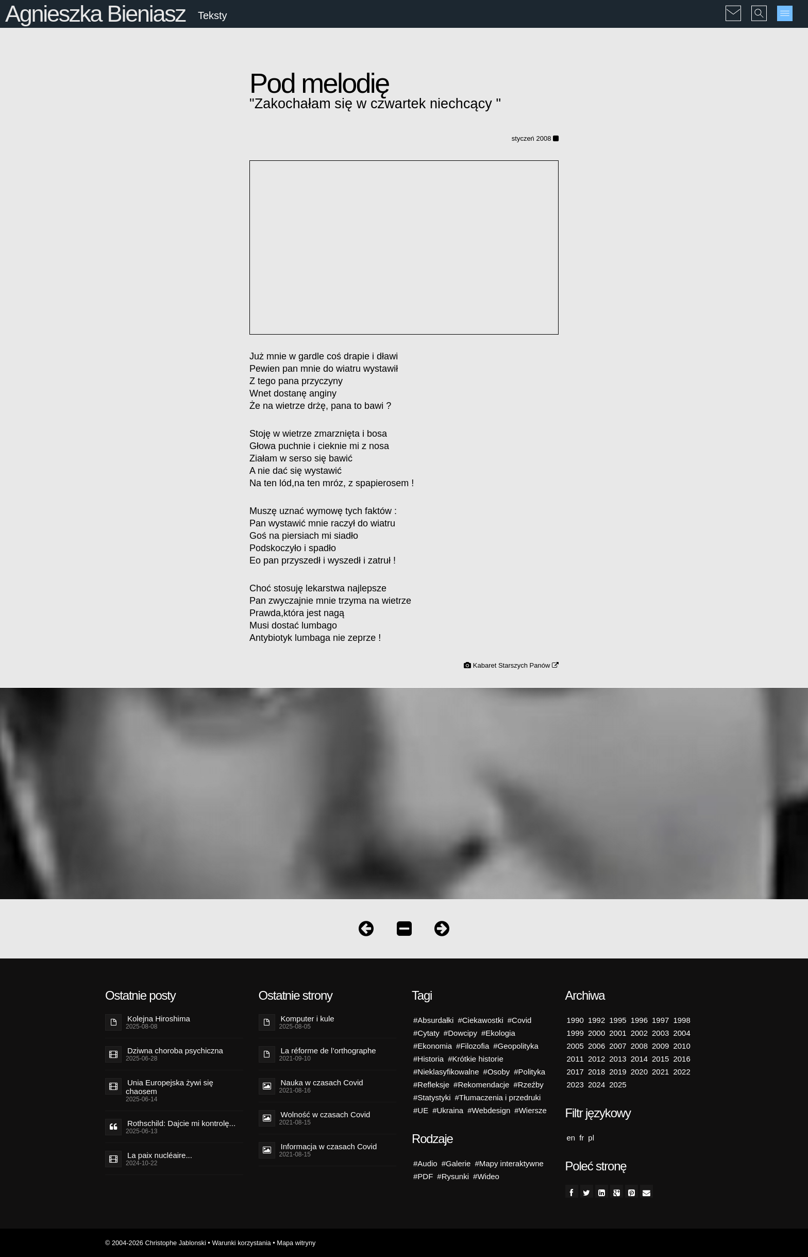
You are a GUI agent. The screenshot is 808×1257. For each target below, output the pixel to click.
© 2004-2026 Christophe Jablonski (155, 1243)
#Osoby (496, 1071)
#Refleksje (431, 1084)
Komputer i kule (307, 1018)
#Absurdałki (433, 1020)
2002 (639, 1033)
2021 (660, 1071)
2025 (617, 1084)
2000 (596, 1033)
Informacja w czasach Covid (329, 1146)
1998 (681, 1020)
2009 (660, 1045)
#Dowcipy (460, 1033)
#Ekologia (498, 1033)
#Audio (425, 1163)
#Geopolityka (515, 1045)
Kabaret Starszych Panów (516, 665)
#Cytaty (426, 1033)
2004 (681, 1033)
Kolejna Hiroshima (158, 1018)
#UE (420, 1110)
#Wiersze (530, 1110)
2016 (681, 1058)
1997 (660, 1020)
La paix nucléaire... (159, 1155)
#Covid (520, 1020)
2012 (596, 1058)
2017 (575, 1071)
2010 (681, 1045)
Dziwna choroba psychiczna (175, 1050)
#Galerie (456, 1163)
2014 (639, 1058)
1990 (575, 1020)
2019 (617, 1071)
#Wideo (486, 1176)
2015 (660, 1058)
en (571, 1137)
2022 (681, 1071)
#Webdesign (488, 1110)
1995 (617, 1020)
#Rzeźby (528, 1084)
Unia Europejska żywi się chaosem (169, 1087)
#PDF (423, 1176)
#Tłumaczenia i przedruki (498, 1097)
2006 (596, 1045)
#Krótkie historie (475, 1058)
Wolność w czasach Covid (326, 1114)
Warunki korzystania (241, 1243)
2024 (596, 1084)
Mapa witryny (296, 1243)
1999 (575, 1033)
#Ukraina (447, 1110)
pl (591, 1137)
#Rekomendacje (481, 1084)
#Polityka (529, 1071)
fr (581, 1137)
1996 (639, 1020)
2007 (617, 1045)
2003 (660, 1033)
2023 (575, 1084)
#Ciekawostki (480, 1020)
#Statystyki (432, 1097)
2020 (639, 1071)
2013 (617, 1058)
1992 (596, 1020)
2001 (617, 1033)
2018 (596, 1071)
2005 (575, 1045)
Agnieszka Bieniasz (95, 14)
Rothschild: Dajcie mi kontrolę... (181, 1123)
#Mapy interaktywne (509, 1163)
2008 (639, 1045)
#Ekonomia (432, 1045)
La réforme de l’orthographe (328, 1050)
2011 (575, 1058)
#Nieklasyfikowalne (446, 1071)
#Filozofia (472, 1045)
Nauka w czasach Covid (322, 1082)
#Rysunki (453, 1176)
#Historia (428, 1058)
